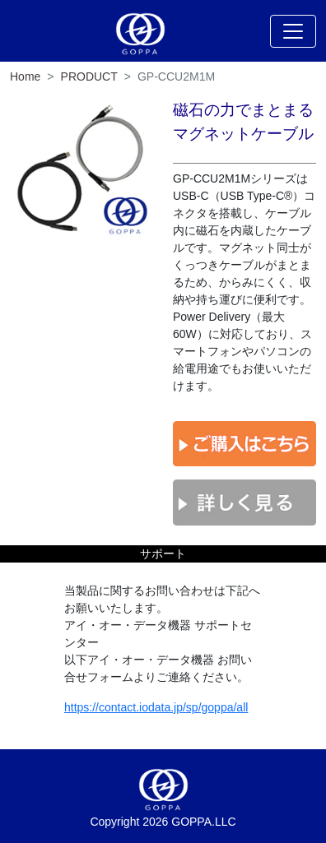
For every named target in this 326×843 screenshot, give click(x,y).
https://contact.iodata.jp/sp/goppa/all (156, 707)
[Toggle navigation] (293, 31)
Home (25, 76)
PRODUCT (89, 76)
